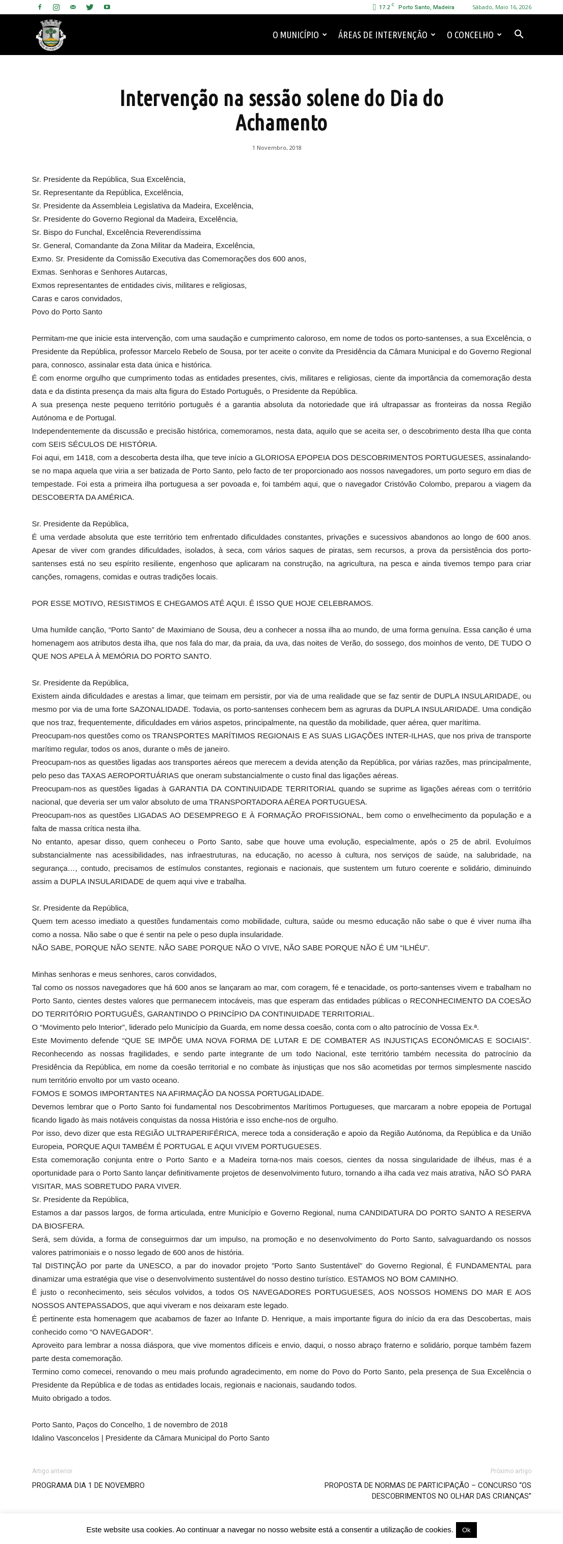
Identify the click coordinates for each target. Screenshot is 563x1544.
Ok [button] (466, 1530)
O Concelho (474, 35)
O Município (300, 35)
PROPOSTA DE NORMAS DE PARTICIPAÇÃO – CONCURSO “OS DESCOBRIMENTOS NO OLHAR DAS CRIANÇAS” (428, 1491)
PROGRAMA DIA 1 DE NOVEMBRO (88, 1485)
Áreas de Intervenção (387, 35)
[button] (519, 34)
